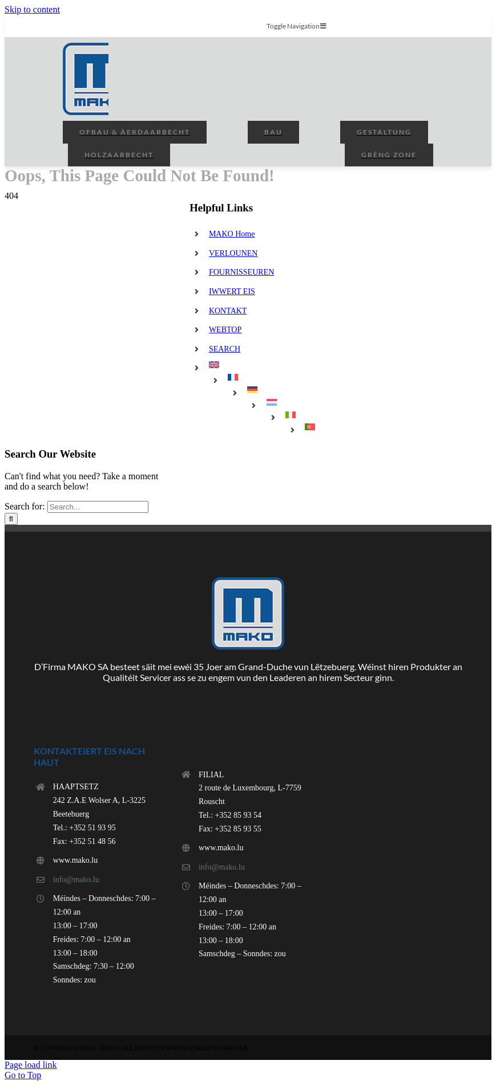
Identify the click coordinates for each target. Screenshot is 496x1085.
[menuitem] (283, 364)
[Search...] (97, 507)
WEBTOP (225, 329)
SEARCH (224, 349)
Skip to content (32, 9)
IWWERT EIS (232, 291)
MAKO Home (232, 234)
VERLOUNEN (233, 253)
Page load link (31, 1065)
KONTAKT (228, 311)
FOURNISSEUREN (241, 272)
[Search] (11, 519)
